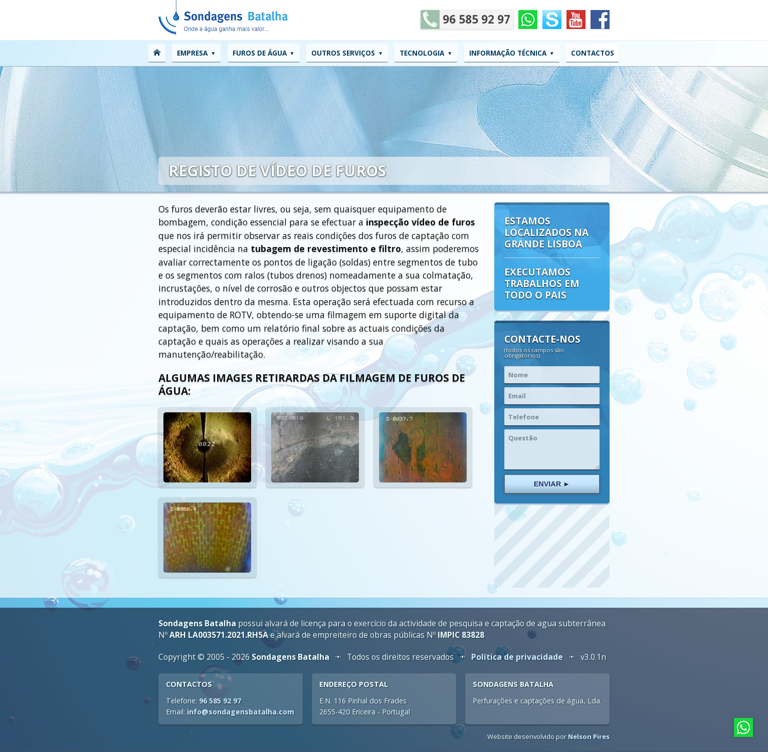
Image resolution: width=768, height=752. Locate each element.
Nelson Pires (589, 736)
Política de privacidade (517, 656)
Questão (552, 449)
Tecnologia (422, 53)
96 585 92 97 (465, 19)
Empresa (192, 53)
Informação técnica (507, 53)
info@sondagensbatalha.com (240, 711)
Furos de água (260, 53)
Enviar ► (552, 484)
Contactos (592, 53)
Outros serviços (343, 53)
